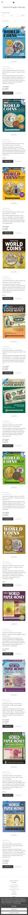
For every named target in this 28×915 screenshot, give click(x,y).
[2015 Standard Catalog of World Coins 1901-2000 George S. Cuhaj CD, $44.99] (14, 115)
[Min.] (5, 15)
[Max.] (14, 15)
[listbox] (11, 21)
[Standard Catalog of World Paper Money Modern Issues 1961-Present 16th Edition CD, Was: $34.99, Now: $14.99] (14, 816)
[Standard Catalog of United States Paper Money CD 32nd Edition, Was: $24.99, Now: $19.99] (14, 396)
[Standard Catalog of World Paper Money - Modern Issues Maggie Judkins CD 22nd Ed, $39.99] (14, 606)
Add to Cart (8, 93)
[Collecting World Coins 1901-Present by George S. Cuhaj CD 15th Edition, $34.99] (14, 254)
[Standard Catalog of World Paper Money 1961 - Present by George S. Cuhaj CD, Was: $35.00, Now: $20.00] (14, 676)
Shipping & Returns (14, 886)
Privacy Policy (14, 884)
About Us (14, 891)
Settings (14, 906)
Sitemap (14, 892)
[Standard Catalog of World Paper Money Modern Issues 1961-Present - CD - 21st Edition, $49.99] (14, 748)
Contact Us (14, 887)
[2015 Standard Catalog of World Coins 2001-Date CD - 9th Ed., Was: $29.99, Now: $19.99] (14, 183)
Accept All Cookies (14, 912)
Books (14, 896)
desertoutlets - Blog (14, 889)
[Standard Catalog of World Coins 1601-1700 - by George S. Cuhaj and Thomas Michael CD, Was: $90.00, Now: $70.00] (14, 468)
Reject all (14, 909)
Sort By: (4, 21)
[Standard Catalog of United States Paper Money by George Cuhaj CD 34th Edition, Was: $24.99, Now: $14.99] (14, 321)
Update (22, 15)
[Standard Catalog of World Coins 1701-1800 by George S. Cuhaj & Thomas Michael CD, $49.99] (14, 539)
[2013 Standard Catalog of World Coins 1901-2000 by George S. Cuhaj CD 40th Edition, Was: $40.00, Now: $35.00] (14, 42)
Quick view (14, 61)
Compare (18, 93)
